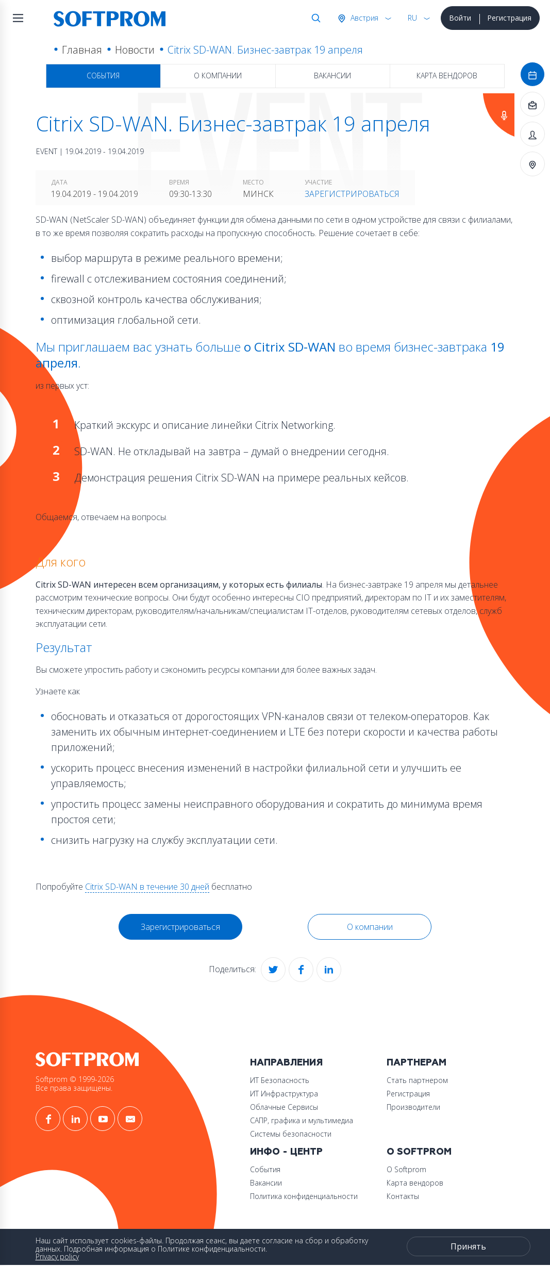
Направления (286, 1063)
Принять (468, 1246)
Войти (460, 18)
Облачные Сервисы (284, 1107)
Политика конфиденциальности (304, 1196)
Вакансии (332, 75)
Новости (135, 50)
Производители (413, 1107)
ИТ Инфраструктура (284, 1093)
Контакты (403, 1196)
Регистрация (509, 18)
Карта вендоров (446, 75)
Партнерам (416, 1063)
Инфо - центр (286, 1152)
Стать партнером (417, 1080)
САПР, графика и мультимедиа (301, 1120)
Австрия (363, 18)
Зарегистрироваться (352, 193)
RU (412, 18)
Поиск (314, 18)
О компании (218, 75)
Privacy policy (57, 1256)
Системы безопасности (290, 1134)
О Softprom (419, 1152)
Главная (82, 50)
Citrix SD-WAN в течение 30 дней (147, 886)
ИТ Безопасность (279, 1080)
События (103, 75)
